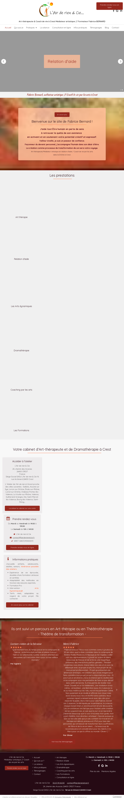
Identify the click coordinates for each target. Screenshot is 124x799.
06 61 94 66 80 (59, 783)
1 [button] (120, 89)
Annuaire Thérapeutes (63, 797)
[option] (35, 653)
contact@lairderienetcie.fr (24, 537)
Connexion (117, 796)
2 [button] (122, 89)
